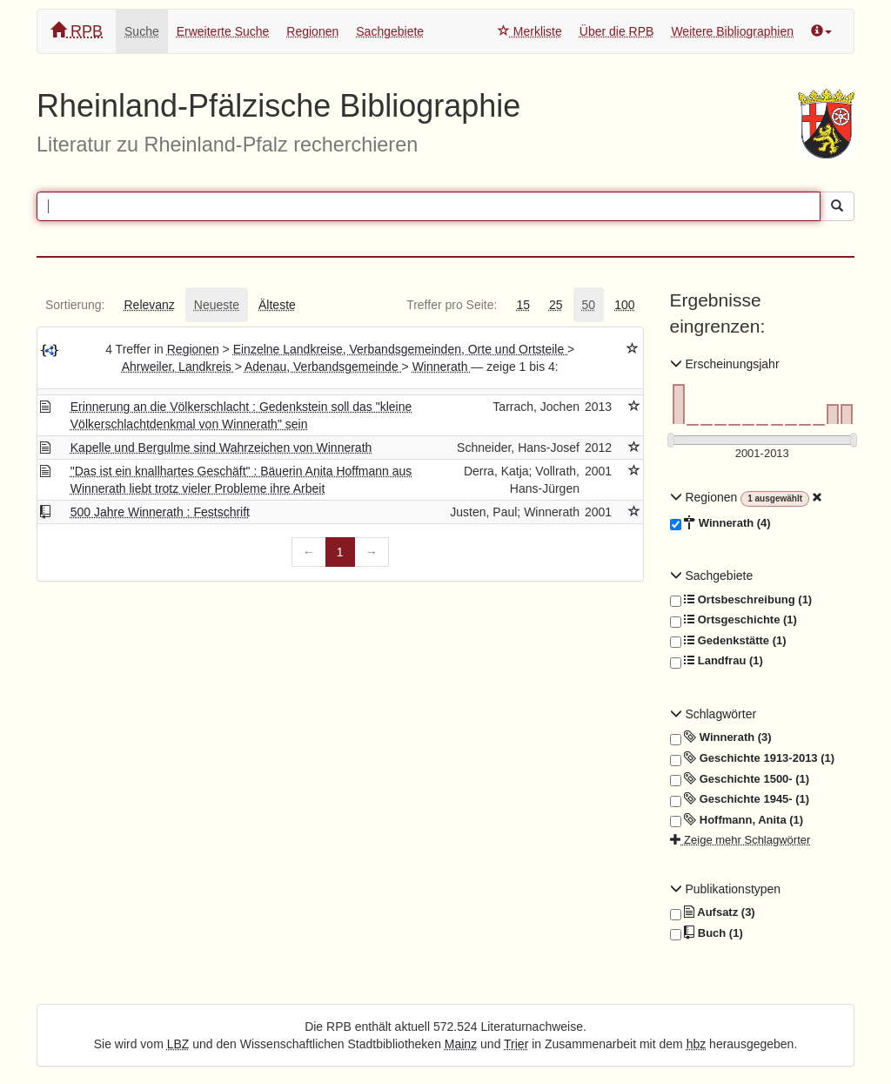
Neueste (216, 305)
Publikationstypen (725, 889)
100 (624, 305)
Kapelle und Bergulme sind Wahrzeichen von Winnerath (221, 447)
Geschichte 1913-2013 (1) (752, 758)
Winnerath (442, 367)
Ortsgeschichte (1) (733, 620)
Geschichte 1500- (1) (740, 779)
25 (556, 305)
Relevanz (149, 305)
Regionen (312, 31)
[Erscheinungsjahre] (762, 454)
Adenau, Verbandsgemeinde (323, 367)
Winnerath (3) (721, 737)
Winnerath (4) (720, 523)
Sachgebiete (390, 31)
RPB (76, 31)
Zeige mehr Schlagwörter (740, 839)
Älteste (277, 305)
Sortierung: (74, 305)
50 (589, 305)
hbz (697, 1044)
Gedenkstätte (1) (728, 641)
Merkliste (530, 31)
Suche (141, 31)
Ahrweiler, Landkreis (178, 367)
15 (523, 305)
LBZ (178, 1044)
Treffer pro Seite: (451, 305)
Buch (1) (706, 933)
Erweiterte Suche (223, 31)
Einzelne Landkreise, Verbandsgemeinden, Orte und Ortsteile (400, 349)
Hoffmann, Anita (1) (737, 820)
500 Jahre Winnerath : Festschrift (160, 512)
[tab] (75, 304)
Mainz (461, 1044)
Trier (516, 1044)
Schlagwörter (713, 714)
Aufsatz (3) (712, 912)
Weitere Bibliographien (732, 31)
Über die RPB (616, 31)
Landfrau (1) (716, 661)
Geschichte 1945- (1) (740, 799)
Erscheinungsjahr (725, 364)
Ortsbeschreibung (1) (741, 600)
